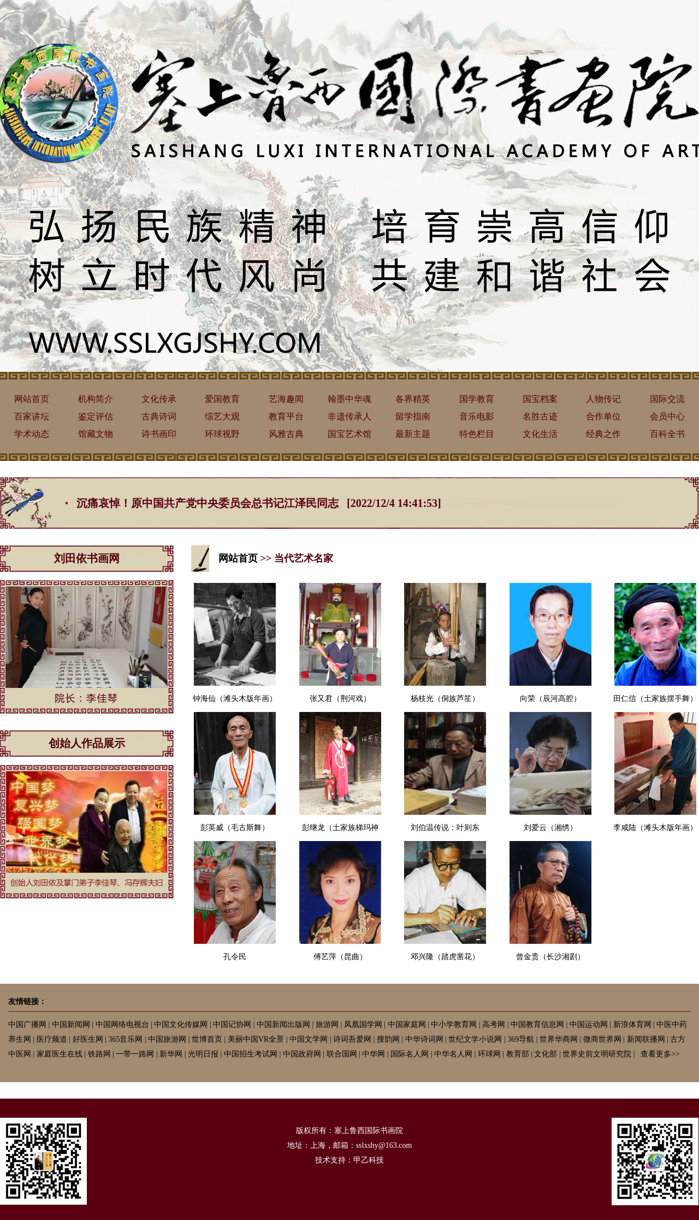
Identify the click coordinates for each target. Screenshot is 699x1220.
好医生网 (88, 1039)
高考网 (493, 1024)
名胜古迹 (540, 416)
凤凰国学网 (363, 1024)
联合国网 (342, 1054)
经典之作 (603, 434)
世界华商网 (559, 1039)
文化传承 (158, 399)
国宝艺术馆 (349, 434)
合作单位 (603, 416)
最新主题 (412, 434)
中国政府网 (302, 1054)
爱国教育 (222, 399)
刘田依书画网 (87, 558)
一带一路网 (135, 1054)
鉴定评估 (95, 416)
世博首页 (207, 1039)
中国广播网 (27, 1024)
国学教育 (476, 399)
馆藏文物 (95, 434)
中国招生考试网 (250, 1054)
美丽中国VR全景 (256, 1039)
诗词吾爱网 (352, 1039)
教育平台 (286, 416)
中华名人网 (453, 1054)
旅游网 (327, 1024)
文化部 (545, 1054)
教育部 (517, 1054)
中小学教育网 (454, 1024)
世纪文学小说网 (475, 1039)
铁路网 (99, 1054)
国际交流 (667, 399)
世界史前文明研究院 (596, 1054)
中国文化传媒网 (181, 1024)
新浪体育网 (632, 1024)
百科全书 (667, 434)
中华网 (373, 1054)
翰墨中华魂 (349, 399)
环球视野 (222, 434)
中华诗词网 (424, 1039)
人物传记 (603, 399)
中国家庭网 (407, 1024)
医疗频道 (52, 1039)
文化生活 (540, 434)
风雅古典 (286, 434)
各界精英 (412, 399)
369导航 (520, 1039)
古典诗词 (158, 416)
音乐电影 (476, 416)
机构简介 (95, 399)
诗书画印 (158, 434)
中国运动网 (589, 1024)
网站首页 (31, 399)
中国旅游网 (167, 1039)
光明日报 (203, 1054)
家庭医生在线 (59, 1054)
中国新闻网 (71, 1024)
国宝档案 (540, 399)
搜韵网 (388, 1039)
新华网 (170, 1054)
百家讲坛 (31, 416)
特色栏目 (476, 434)
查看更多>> (660, 1054)
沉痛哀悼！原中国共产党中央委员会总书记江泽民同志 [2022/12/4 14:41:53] (258, 503)
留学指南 (412, 416)
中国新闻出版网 (283, 1024)
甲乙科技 (368, 1160)
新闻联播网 (646, 1039)
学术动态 (31, 434)
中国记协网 (232, 1024)
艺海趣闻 (286, 399)
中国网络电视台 (122, 1024)
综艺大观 (222, 416)
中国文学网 (308, 1039)
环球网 (489, 1054)
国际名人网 (409, 1054)
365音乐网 (125, 1039)
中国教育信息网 (537, 1024)
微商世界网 (602, 1039)
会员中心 (667, 416)
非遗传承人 (349, 416)
